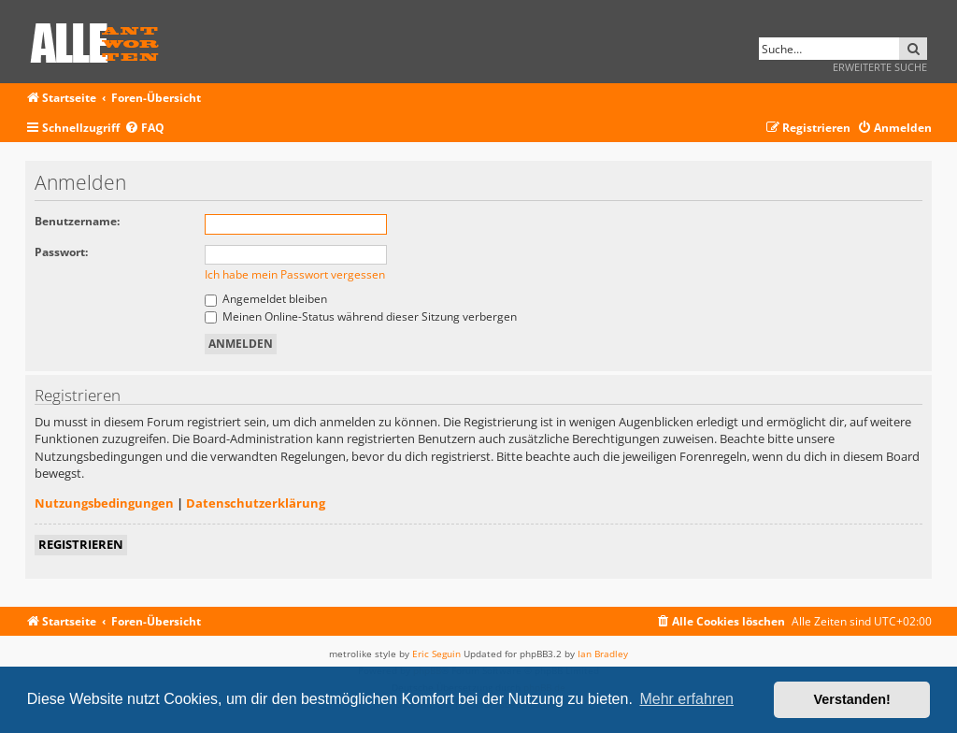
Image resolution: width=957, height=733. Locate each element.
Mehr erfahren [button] (686, 699)
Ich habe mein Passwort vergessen (295, 274)
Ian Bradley (603, 653)
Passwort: (61, 252)
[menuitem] (144, 128)
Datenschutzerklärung (255, 503)
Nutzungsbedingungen (104, 503)
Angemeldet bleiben (266, 299)
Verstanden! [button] (852, 699)
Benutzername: (77, 221)
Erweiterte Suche (880, 67)
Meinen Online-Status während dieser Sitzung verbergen (361, 316)
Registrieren (80, 544)
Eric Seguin (436, 653)
